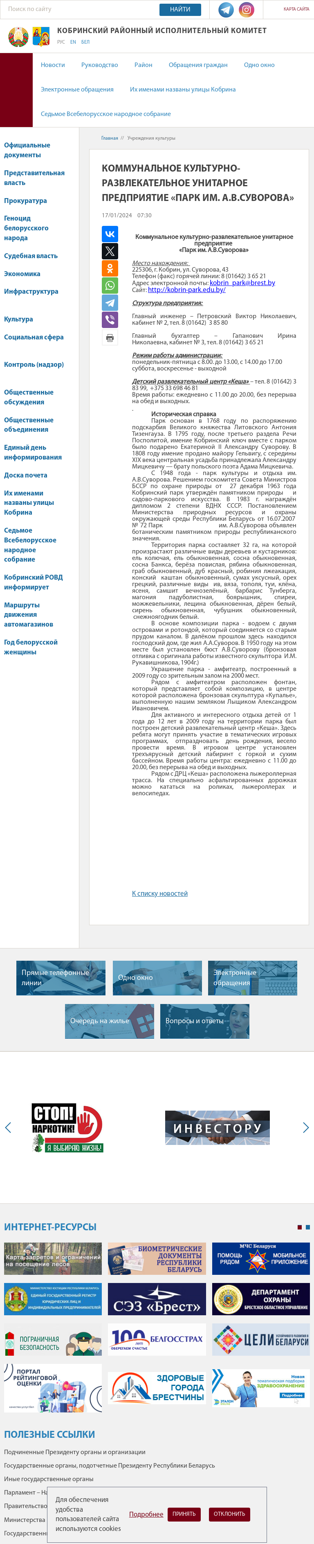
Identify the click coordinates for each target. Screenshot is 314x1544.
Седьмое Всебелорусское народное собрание (106, 114)
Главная (109, 138)
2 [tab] (308, 1227)
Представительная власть (34, 178)
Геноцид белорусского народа (26, 228)
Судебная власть (31, 256)
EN (73, 42)
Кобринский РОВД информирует (33, 582)
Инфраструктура (31, 295)
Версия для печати (110, 337)
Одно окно (259, 65)
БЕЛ (85, 42)
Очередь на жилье (99, 1021)
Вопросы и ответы (195, 1021)
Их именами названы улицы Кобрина (183, 90)
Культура (22, 319)
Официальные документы (27, 150)
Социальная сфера (34, 341)
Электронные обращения (77, 90)
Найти (180, 10)
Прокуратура (29, 201)
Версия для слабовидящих (16, 90)
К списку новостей (160, 893)
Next (304, 1127)
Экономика (26, 274)
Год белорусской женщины (31, 647)
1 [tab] (300, 1227)
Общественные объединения (29, 425)
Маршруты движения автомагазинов (28, 615)
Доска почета (25, 475)
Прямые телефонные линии (55, 978)
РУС (61, 42)
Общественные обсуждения (29, 397)
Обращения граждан (198, 65)
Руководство (99, 65)
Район (144, 65)
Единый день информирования (33, 452)
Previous (10, 1127)
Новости (53, 65)
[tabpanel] (157, 1332)
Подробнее (146, 1514)
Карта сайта (297, 9)
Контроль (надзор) (34, 369)
